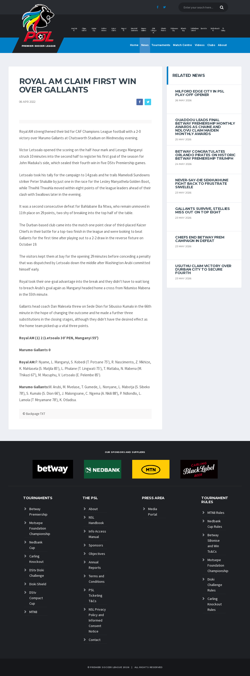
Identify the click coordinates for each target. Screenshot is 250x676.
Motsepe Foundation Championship (38, 528)
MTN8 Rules (216, 512)
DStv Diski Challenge (36, 573)
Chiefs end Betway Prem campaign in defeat (199, 239)
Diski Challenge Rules (215, 584)
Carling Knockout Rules (215, 604)
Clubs (211, 45)
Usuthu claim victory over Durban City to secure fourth (203, 269)
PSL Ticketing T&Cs (95, 595)
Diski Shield (37, 584)
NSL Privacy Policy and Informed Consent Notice (97, 620)
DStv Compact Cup (36, 598)
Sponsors (96, 545)
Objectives (97, 553)
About (222, 45)
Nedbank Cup (35, 545)
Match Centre (182, 45)
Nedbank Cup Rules (215, 524)
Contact (94, 639)
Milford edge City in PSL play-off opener (199, 93)
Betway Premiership (38, 512)
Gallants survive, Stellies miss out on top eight (202, 210)
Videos (200, 45)
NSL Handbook (96, 520)
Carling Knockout (36, 559)
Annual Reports (95, 565)
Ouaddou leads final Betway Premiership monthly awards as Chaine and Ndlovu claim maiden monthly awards (205, 127)
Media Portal (152, 512)
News (145, 45)
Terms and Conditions (97, 579)
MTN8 (33, 612)
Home (134, 45)
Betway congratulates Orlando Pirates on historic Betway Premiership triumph (205, 155)
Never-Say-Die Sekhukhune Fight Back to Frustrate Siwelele (201, 183)
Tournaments (160, 45)
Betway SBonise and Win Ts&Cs (214, 543)
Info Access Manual (97, 534)
